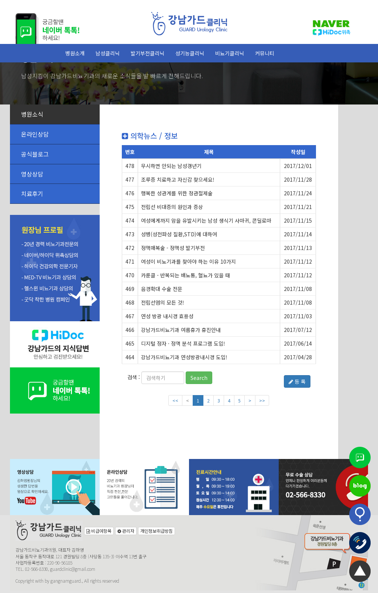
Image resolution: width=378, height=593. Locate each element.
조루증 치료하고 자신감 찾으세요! (177, 179)
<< (175, 400)
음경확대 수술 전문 (161, 288)
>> (262, 400)
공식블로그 (35, 154)
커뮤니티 (264, 53)
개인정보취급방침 (156, 531)
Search (198, 377)
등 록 (297, 381)
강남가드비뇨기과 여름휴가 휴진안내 (181, 329)
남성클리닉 (108, 53)
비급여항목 (98, 531)
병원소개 (75, 53)
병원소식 (32, 114)
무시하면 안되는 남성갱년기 (171, 165)
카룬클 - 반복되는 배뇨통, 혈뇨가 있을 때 (185, 275)
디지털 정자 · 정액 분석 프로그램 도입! (183, 343)
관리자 (125, 531)
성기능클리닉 (189, 53)
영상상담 (32, 173)
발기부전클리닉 (147, 53)
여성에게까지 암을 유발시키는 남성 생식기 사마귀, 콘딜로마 (206, 220)
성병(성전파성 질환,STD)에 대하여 (179, 234)
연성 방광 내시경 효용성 (167, 316)
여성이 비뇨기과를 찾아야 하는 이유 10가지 (188, 261)
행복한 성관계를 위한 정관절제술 (177, 193)
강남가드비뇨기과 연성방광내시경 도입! (184, 357)
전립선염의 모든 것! (162, 302)
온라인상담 (35, 134)
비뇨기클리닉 (229, 53)
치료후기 (32, 193)
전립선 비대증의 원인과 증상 (172, 206)
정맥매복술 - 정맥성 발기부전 (173, 247)
